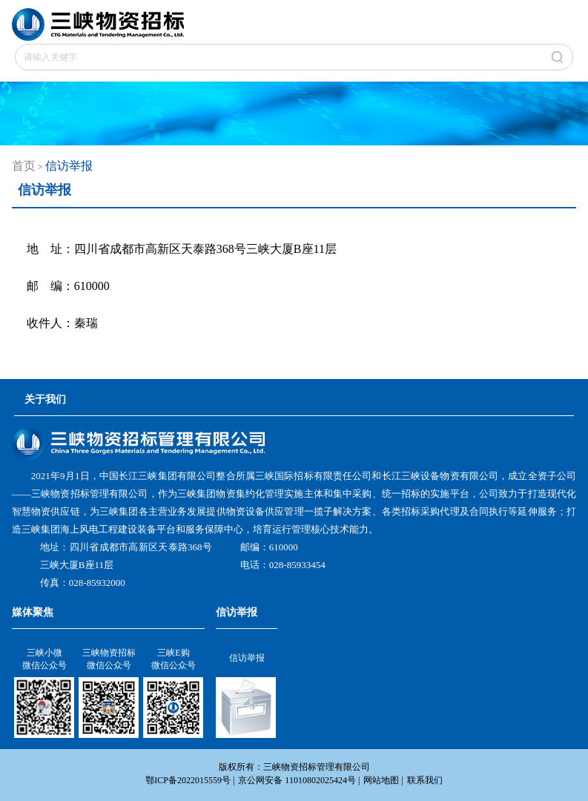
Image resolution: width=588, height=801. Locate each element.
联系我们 (425, 780)
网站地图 (381, 780)
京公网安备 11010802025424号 (297, 780)
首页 (24, 165)
